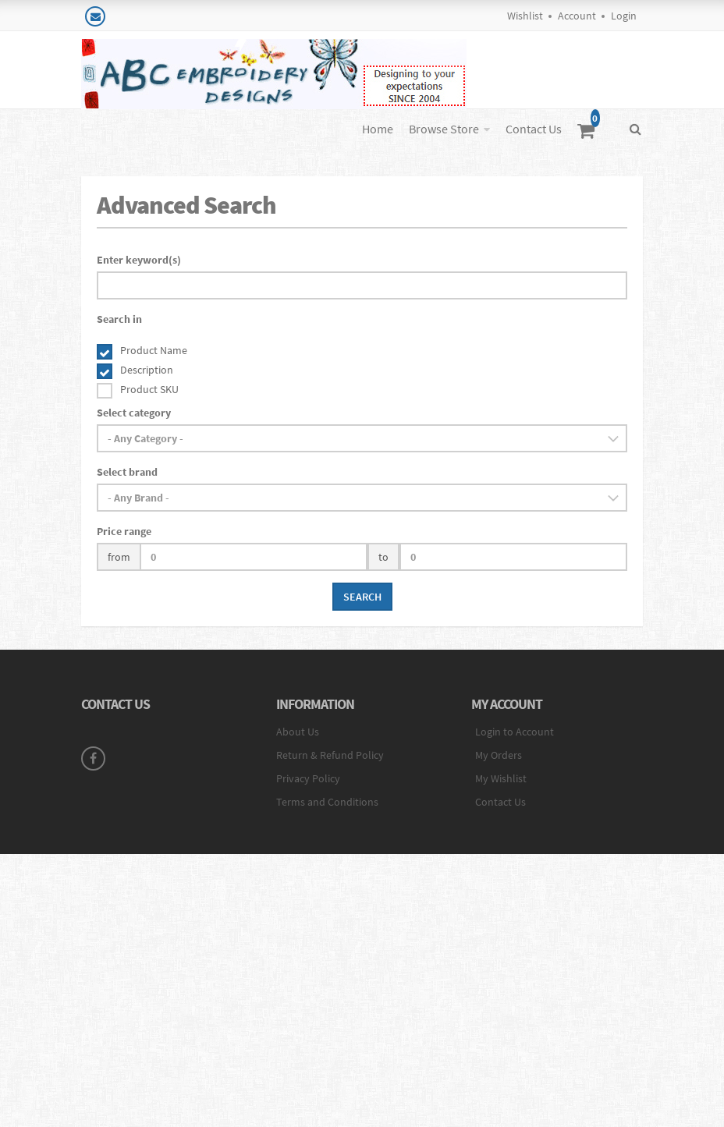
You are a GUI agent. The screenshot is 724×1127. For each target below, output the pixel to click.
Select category (134, 413)
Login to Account (514, 732)
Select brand (127, 472)
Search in (119, 319)
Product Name (153, 350)
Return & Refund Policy (330, 755)
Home (377, 128)
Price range (124, 531)
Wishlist (525, 16)
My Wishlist (501, 778)
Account (577, 16)
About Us (297, 732)
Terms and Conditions (327, 802)
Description (146, 370)
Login (624, 16)
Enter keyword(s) (139, 260)
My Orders (498, 755)
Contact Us (534, 128)
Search (362, 597)
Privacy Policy (308, 778)
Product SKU (149, 389)
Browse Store (444, 128)
